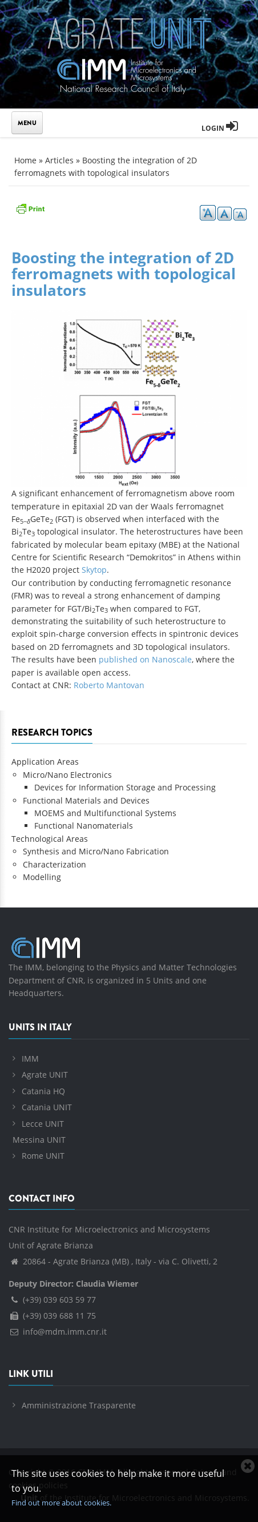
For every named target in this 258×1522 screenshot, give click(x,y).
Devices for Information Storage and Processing (125, 787)
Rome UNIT (43, 1155)
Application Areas (45, 761)
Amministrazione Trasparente (79, 1405)
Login (219, 128)
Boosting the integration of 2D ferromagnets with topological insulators (123, 273)
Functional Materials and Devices (86, 800)
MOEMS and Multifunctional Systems (105, 813)
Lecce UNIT (43, 1123)
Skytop (94, 569)
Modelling (42, 877)
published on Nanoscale (145, 659)
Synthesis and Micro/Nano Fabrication (96, 851)
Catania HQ (43, 1091)
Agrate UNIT (45, 1074)
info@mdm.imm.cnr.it (58, 1331)
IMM (30, 1058)
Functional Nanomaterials (83, 825)
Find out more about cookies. (61, 1502)
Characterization (54, 864)
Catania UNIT (47, 1107)
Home (25, 160)
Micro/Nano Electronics (67, 774)
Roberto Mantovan (109, 685)
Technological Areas (49, 838)
